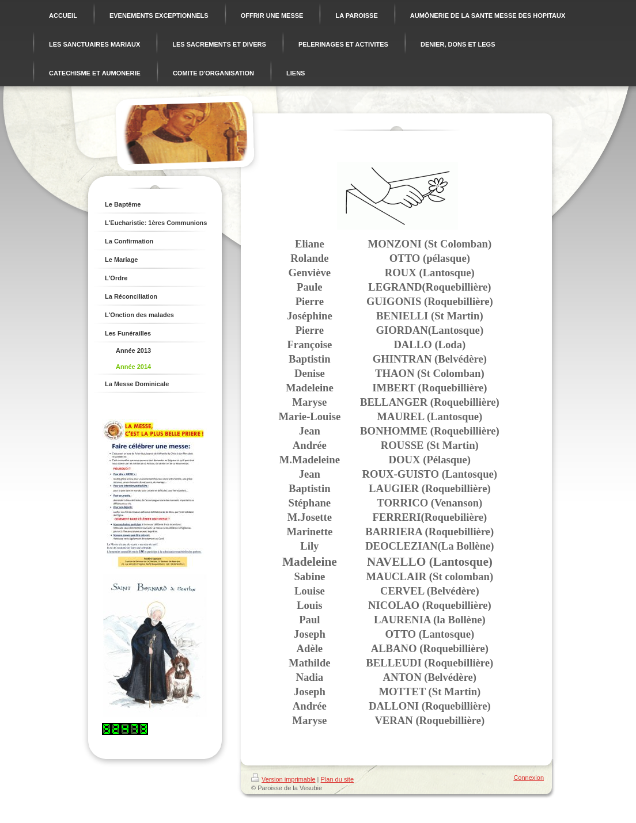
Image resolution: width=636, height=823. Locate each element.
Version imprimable (283, 779)
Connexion (528, 777)
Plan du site (337, 779)
